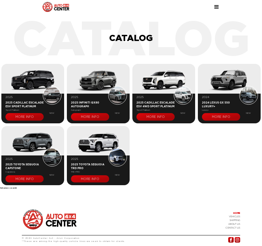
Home (236, 213)
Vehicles (234, 216)
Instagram (237, 240)
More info (24, 117)
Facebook (231, 240)
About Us (234, 224)
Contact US (232, 228)
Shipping (235, 220)
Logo (50, 219)
